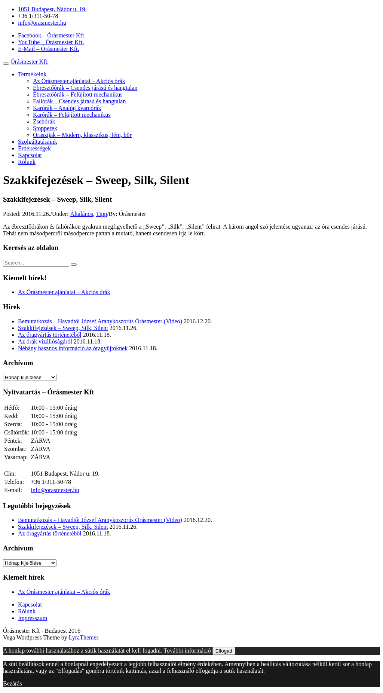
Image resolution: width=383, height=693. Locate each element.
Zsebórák (44, 121)
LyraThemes (84, 637)
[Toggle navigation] (6, 63)
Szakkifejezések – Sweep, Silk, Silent (63, 328)
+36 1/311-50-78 (38, 16)
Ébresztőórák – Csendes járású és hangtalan (85, 88)
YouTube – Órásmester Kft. (51, 42)
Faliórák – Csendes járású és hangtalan (79, 101)
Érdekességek (34, 148)
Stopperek (45, 128)
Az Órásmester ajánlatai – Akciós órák (79, 81)
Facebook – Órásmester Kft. (51, 35)
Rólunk (27, 162)
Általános (81, 214)
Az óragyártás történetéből (50, 335)
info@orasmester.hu (42, 22)
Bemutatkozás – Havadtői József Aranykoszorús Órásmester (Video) (100, 321)
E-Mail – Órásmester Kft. (48, 49)
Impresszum (32, 618)
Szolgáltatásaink (37, 141)
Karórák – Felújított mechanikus (72, 115)
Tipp (101, 214)
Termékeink (32, 74)
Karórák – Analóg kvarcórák (67, 108)
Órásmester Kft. (29, 61)
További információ (187, 650)
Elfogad (223, 651)
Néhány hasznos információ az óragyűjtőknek (73, 348)
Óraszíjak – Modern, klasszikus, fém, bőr (82, 135)
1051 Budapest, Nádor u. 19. (52, 9)
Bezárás (12, 683)
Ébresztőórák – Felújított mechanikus (78, 94)
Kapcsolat (30, 155)
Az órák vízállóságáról (45, 341)
